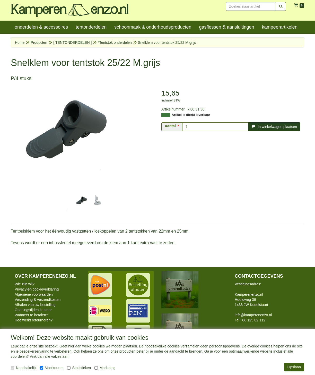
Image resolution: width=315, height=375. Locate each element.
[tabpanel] (81, 200)
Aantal (170, 126)
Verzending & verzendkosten (37, 299)
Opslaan (294, 367)
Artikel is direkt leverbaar (191, 115)
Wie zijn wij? (24, 284)
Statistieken (79, 368)
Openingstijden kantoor (33, 310)
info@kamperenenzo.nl (253, 315)
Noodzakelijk (23, 368)
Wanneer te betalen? (31, 315)
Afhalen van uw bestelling (35, 305)
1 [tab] (66, 210)
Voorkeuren (52, 368)
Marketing (104, 368)
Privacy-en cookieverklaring (37, 289)
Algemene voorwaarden (34, 294)
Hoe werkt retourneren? (33, 320)
